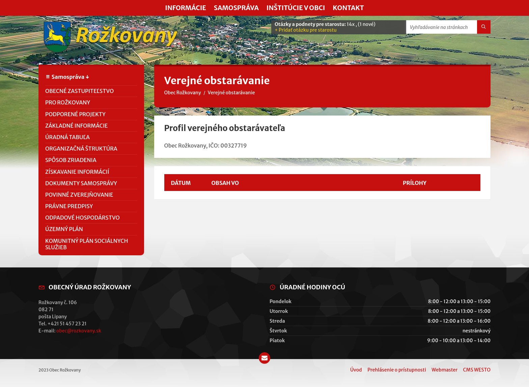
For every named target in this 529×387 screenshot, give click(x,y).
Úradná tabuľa (67, 137)
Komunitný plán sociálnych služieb (86, 244)
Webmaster (444, 370)
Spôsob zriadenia (70, 160)
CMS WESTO (477, 370)
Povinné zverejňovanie (79, 194)
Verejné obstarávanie (231, 93)
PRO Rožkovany (67, 102)
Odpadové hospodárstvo (82, 217)
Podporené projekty (75, 114)
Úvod (356, 370)
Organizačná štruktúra (81, 148)
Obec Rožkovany (182, 93)
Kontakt (348, 8)
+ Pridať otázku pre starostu (306, 30)
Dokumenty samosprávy (81, 183)
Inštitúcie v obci (296, 8)
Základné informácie (76, 125)
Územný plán (64, 229)
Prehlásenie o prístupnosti (396, 370)
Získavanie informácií (77, 171)
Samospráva (236, 8)
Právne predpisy (69, 206)
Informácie (185, 8)
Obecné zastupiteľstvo (79, 91)
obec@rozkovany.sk (78, 331)
